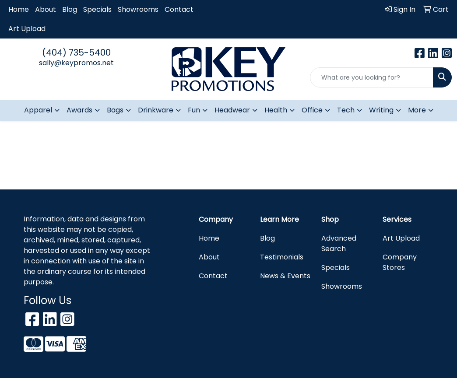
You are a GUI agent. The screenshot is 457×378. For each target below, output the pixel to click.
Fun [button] (194, 110)
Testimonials (281, 257)
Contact (179, 9)
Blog (69, 9)
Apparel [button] (38, 110)
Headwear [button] (232, 110)
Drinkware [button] (155, 110)
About (45, 9)
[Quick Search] (371, 77)
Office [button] (312, 110)
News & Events (285, 276)
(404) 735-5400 (76, 52)
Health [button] (275, 110)
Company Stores (400, 262)
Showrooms (138, 9)
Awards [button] (79, 110)
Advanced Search (338, 243)
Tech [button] (346, 110)
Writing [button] (381, 110)
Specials (97, 9)
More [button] (417, 110)
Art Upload (27, 29)
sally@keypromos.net (76, 63)
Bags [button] (115, 110)
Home (18, 9)
